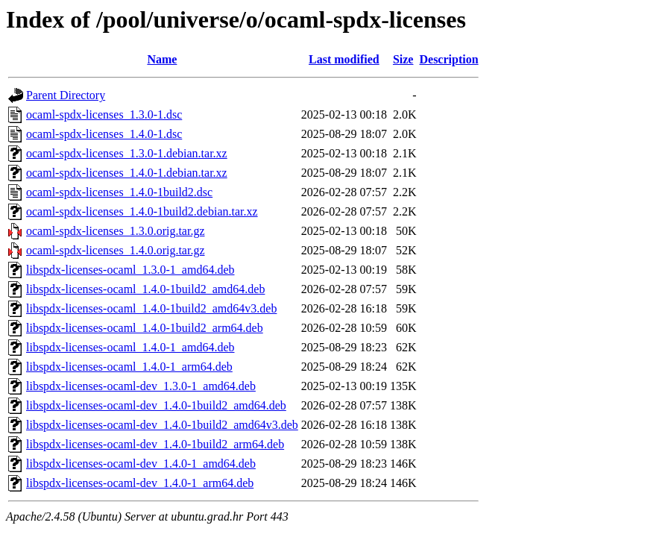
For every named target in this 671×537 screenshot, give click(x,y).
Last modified (344, 59)
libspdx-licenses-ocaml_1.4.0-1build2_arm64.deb (144, 327)
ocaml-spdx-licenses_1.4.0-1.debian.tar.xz (126, 172)
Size (403, 59)
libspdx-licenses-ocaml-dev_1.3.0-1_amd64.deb (141, 386)
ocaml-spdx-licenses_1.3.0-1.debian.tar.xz (126, 153)
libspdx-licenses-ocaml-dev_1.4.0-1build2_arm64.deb (155, 444)
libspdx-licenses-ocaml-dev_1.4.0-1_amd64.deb (141, 463)
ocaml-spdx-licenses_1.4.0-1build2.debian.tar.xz (142, 211)
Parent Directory (65, 95)
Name (162, 59)
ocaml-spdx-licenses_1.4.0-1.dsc (104, 134)
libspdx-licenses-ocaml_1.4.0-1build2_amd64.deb (145, 289)
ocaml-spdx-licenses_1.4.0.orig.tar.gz (115, 250)
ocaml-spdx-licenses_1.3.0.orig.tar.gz (115, 230)
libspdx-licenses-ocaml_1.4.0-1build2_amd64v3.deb (151, 308)
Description (448, 59)
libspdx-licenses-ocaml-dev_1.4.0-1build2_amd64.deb (156, 405)
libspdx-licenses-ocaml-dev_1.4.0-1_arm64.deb (139, 483)
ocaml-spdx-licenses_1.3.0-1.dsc (104, 114)
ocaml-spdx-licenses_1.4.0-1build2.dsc (119, 192)
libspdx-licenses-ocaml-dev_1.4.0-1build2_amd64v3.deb (162, 424)
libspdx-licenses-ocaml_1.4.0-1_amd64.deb (130, 347)
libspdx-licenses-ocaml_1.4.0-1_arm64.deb (129, 366)
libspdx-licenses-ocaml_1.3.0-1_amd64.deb (130, 269)
